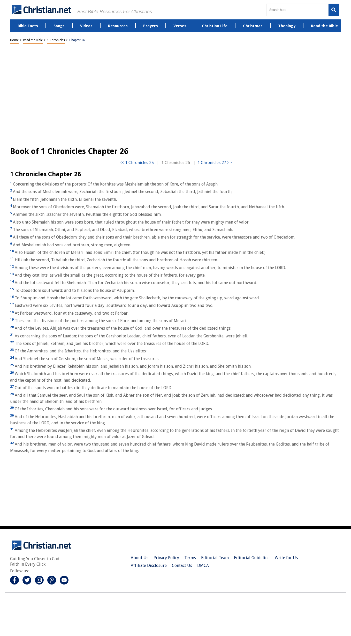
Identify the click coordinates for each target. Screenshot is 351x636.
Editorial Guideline (252, 557)
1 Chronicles (56, 40)
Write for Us (286, 557)
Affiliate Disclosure (149, 565)
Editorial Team (215, 557)
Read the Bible (33, 40)
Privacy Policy (166, 557)
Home (14, 40)
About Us (139, 557)
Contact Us (182, 565)
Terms (190, 557)
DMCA (203, 565)
